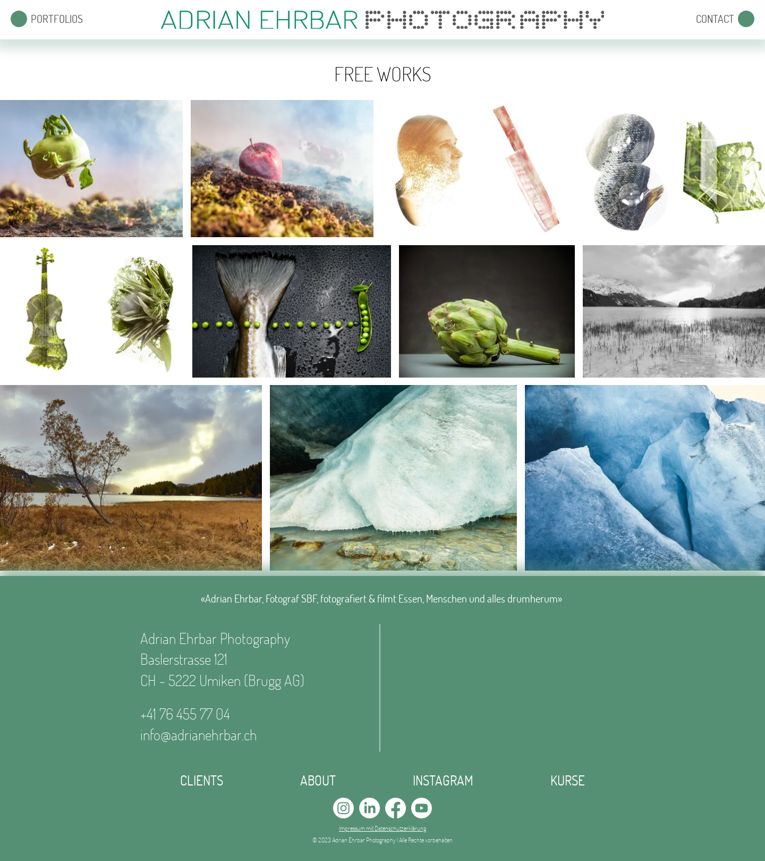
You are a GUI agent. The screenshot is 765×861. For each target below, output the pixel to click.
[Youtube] (421, 808)
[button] (19, 19)
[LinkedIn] (369, 808)
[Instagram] (343, 808)
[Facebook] (395, 808)
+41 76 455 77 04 (185, 713)
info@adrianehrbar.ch (198, 734)
